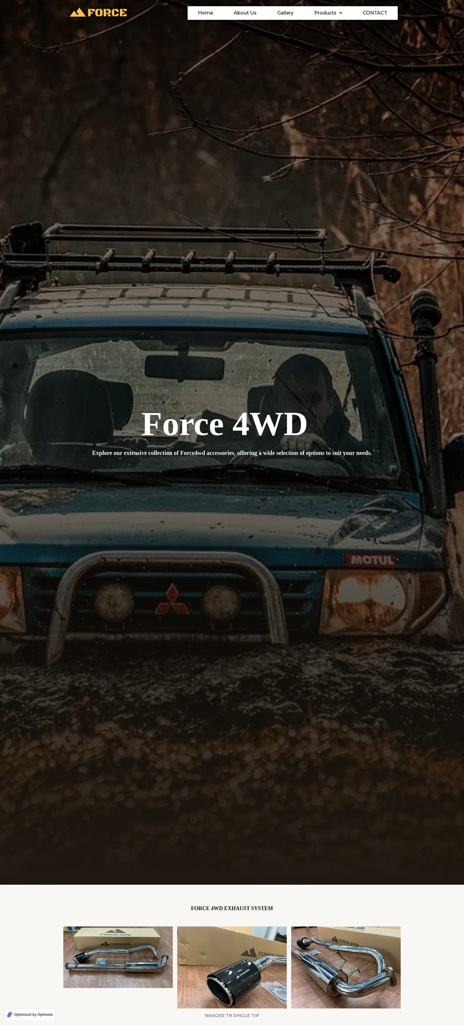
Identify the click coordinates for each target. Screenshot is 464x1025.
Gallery (291, 13)
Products (333, 13)
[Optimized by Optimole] (29, 1015)
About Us (250, 13)
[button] (333, 13)
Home (210, 13)
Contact (377, 13)
